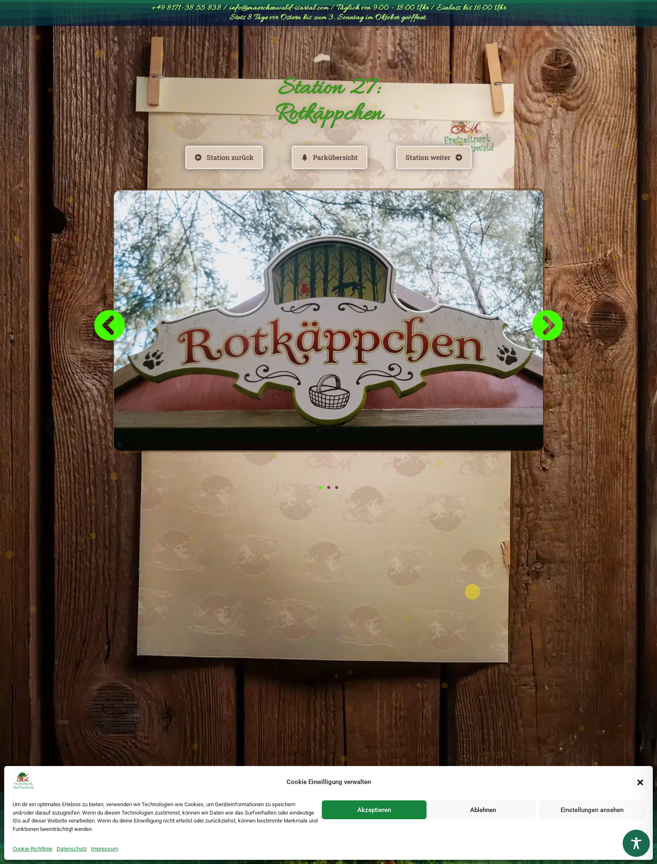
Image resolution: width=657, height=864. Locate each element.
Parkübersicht (174, 48)
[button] (640, 782)
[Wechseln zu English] (516, 48)
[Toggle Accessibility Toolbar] (636, 843)
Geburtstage (409, 48)
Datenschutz (72, 849)
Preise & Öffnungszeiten (260, 48)
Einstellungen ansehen (592, 810)
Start (121, 48)
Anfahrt (467, 48)
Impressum (104, 849)
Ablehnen (483, 810)
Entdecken (342, 48)
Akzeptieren (374, 810)
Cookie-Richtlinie (32, 849)
